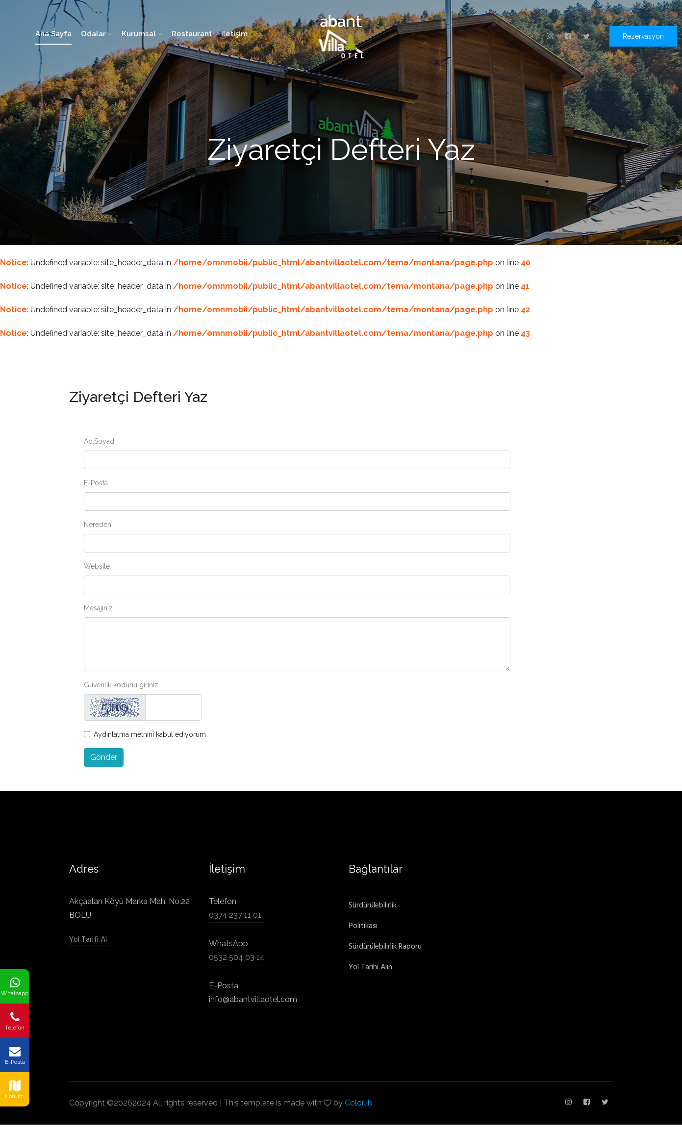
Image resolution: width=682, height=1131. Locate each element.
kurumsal (142, 33)
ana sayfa (53, 33)
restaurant (192, 33)
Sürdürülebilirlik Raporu (385, 946)
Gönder (103, 757)
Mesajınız (98, 608)
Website (97, 566)
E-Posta (96, 483)
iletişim (234, 33)
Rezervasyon (643, 36)
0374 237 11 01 (235, 915)
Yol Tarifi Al (88, 939)
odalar (96, 33)
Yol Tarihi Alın (370, 966)
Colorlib (359, 1102)
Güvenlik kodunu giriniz (121, 685)
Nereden (97, 524)
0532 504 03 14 (237, 957)
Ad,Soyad (99, 441)
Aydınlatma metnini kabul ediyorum (150, 734)
